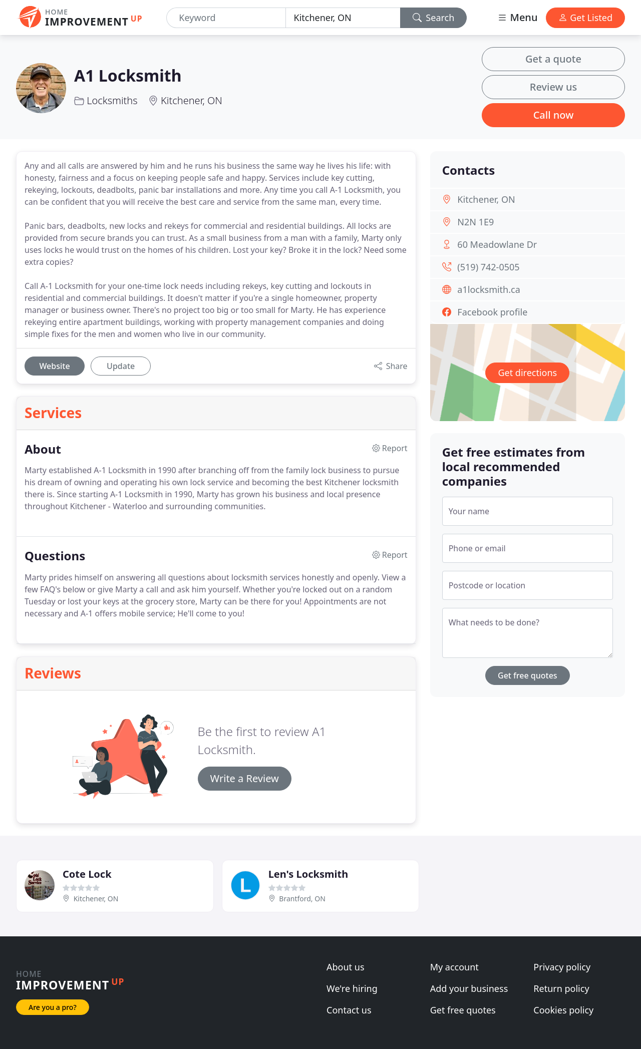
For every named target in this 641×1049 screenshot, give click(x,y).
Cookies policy (563, 1010)
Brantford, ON (302, 898)
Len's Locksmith (308, 874)
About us (346, 967)
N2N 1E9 (475, 222)
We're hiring (352, 988)
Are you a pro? (53, 1007)
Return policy (561, 988)
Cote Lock (87, 874)
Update (121, 366)
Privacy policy (561, 967)
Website (54, 366)
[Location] (343, 18)
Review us (553, 87)
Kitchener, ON (191, 100)
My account (454, 967)
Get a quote (553, 59)
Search (434, 18)
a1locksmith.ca (488, 289)
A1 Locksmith (128, 75)
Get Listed (585, 18)
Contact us (349, 1010)
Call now (553, 115)
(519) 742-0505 (488, 267)
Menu (517, 17)
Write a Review (244, 778)
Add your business (469, 988)
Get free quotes (527, 675)
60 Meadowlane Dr (497, 244)
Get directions (527, 373)
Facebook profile (492, 312)
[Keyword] (225, 18)
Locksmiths (112, 100)
